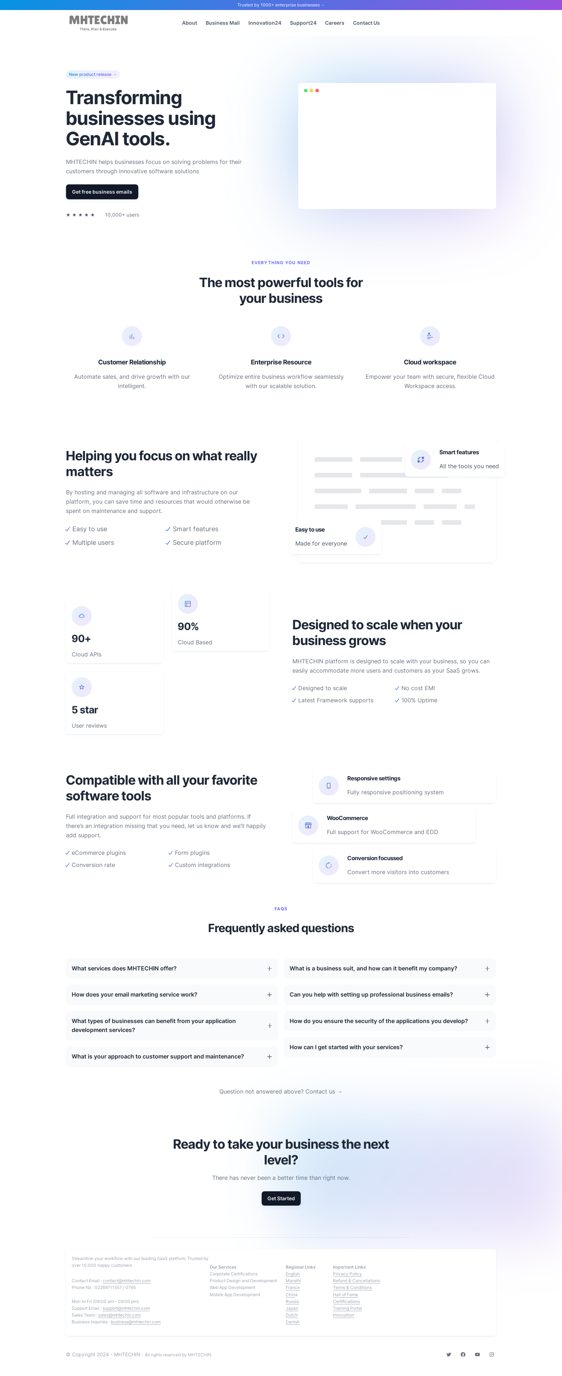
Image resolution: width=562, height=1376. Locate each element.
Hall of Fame (345, 1294)
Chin (290, 1294)
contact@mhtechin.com (127, 1280)
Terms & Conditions (352, 1287)
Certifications (346, 1301)
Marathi (293, 1280)
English (293, 1273)
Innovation (343, 1315)
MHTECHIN (127, 1354)
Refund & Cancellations (356, 1280)
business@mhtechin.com (136, 1321)
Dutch (292, 1315)
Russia (292, 1301)
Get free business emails (102, 192)
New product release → (93, 74)
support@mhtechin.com (126, 1308)
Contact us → (324, 1091)
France (293, 1287)
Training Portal (347, 1308)
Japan (292, 1308)
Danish (293, 1321)
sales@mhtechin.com (119, 1315)
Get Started (281, 1198)
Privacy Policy (347, 1273)
